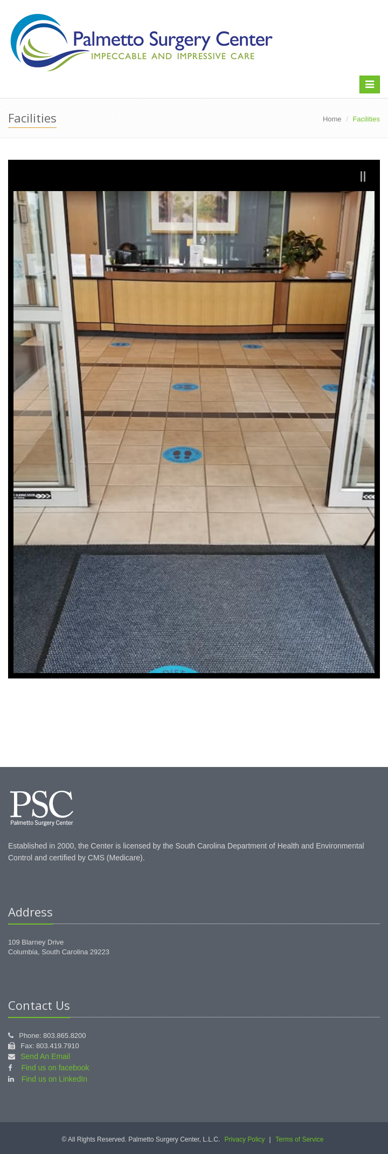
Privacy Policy (245, 1139)
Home (332, 119)
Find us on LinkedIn (54, 1079)
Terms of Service (299, 1139)
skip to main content (31, 5)
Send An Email (45, 1056)
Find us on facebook (55, 1067)
